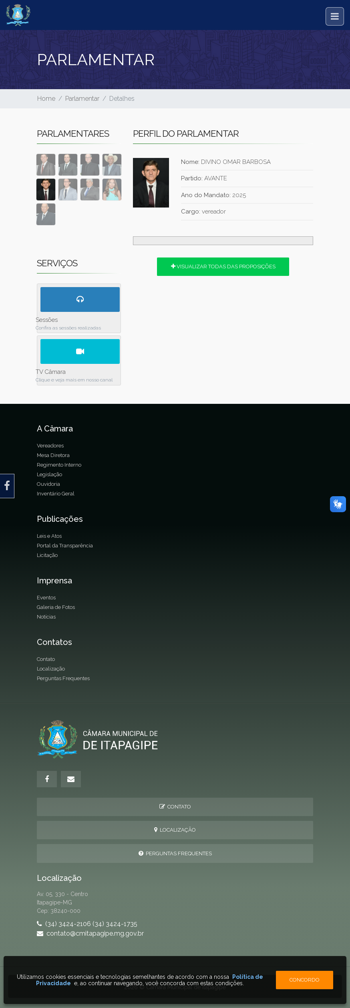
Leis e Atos (49, 536)
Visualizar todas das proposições (223, 266)
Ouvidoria (48, 484)
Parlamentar (82, 98)
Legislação (49, 474)
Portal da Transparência (65, 546)
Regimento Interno (59, 465)
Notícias (46, 617)
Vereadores (50, 446)
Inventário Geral (55, 494)
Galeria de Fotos (56, 607)
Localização (51, 669)
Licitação (47, 555)
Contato (46, 659)
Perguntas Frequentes (63, 678)
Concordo (305, 980)
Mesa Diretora (53, 455)
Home (46, 98)
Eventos (46, 598)
